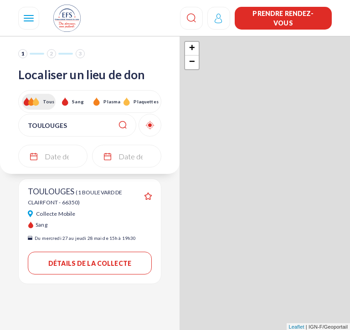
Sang (78, 101)
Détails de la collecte (89, 263)
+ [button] (192, 49)
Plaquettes (146, 101)
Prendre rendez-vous (283, 18)
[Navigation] (28, 18)
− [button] (192, 62)
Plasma (111, 101)
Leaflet (296, 327)
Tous (49, 101)
